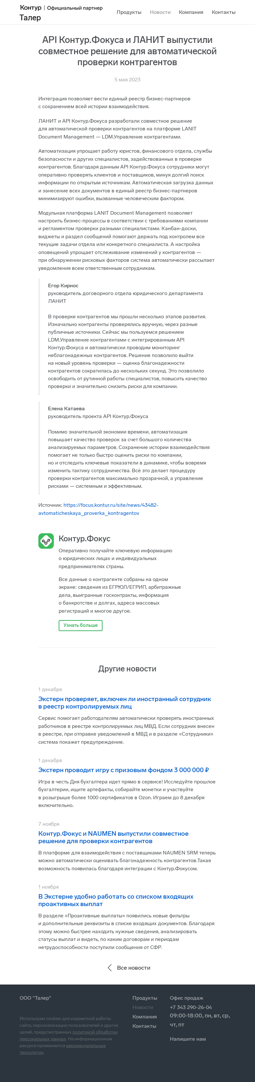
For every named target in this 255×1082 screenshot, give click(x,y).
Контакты (224, 12)
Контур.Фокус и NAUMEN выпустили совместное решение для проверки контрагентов (113, 837)
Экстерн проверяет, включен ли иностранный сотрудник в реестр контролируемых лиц (124, 702)
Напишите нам (188, 1039)
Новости (160, 12)
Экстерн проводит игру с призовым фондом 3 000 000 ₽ (123, 770)
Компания (191, 12)
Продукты (129, 12)
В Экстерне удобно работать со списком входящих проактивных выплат (115, 900)
